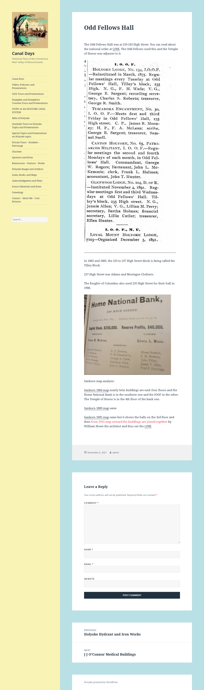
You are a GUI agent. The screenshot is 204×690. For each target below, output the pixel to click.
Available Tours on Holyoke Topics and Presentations (27, 125)
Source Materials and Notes (26, 186)
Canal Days (23, 53)
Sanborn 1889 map (96, 408)
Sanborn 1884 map (96, 390)
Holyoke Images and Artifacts (27, 169)
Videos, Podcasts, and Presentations (23, 86)
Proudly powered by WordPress (101, 682)
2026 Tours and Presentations (28, 93)
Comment (91, 502)
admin (115, 452)
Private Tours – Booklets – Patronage (25, 144)
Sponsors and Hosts (22, 157)
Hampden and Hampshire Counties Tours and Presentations (30, 101)
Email (89, 564)
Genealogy (17, 192)
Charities (17, 151)
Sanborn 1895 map (96, 417)
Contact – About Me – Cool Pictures (25, 200)
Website (89, 578)
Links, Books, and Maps (24, 174)
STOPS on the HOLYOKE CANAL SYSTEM (28, 110)
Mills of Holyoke (20, 118)
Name (88, 549)
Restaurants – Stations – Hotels (28, 163)
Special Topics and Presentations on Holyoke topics (29, 135)
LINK (116, 49)
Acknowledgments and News (27, 180)
